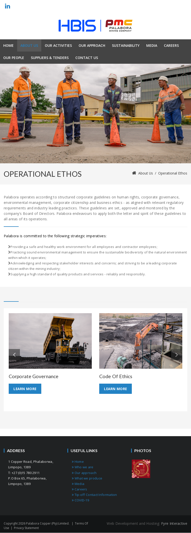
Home (78, 462)
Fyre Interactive (174, 523)
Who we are (83, 467)
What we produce (87, 478)
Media (78, 483)
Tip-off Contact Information (94, 494)
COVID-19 (80, 500)
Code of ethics (116, 376)
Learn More (25, 388)
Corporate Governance (35, 376)
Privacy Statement (26, 528)
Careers (79, 489)
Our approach (84, 473)
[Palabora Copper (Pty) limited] (95, 25)
